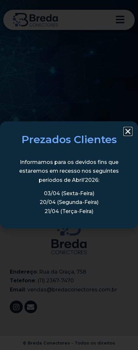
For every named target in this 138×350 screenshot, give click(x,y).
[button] (127, 131)
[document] (69, 175)
